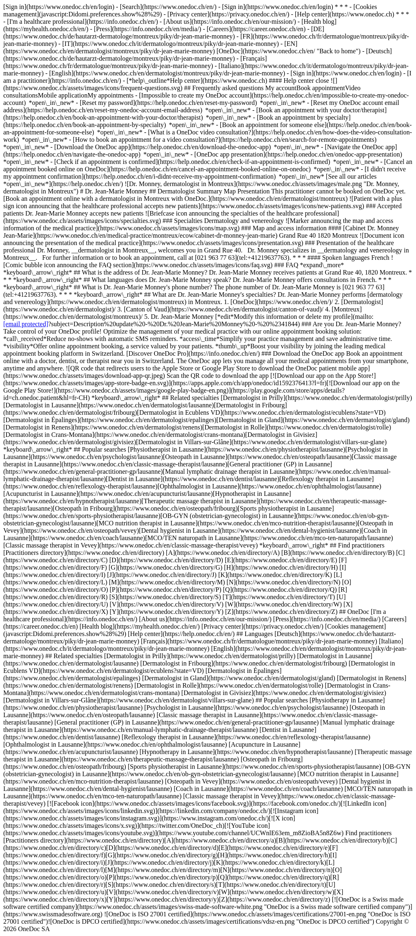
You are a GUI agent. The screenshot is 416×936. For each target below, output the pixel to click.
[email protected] (25, 323)
